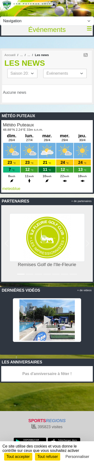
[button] (6, 243)
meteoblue (11, 189)
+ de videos (84, 290)
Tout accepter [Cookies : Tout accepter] (18, 457)
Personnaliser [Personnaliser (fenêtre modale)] (77, 457)
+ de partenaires (81, 201)
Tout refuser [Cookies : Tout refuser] (47, 457)
